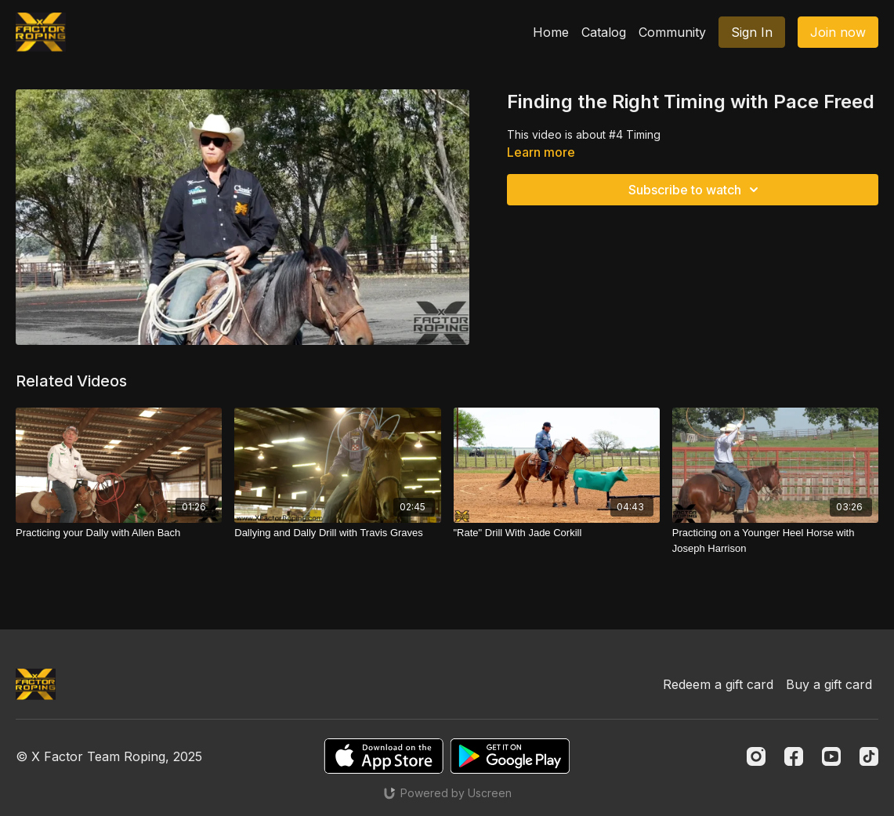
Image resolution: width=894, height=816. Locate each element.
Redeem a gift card (718, 684)
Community (672, 32)
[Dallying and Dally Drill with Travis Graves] (337, 533)
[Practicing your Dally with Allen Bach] (119, 533)
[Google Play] (510, 756)
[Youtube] (831, 756)
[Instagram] (756, 756)
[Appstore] (383, 756)
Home (551, 32)
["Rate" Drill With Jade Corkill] (557, 533)
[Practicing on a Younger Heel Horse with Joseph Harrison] (775, 540)
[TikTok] (869, 756)
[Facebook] (793, 756)
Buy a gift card (829, 684)
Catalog (603, 32)
